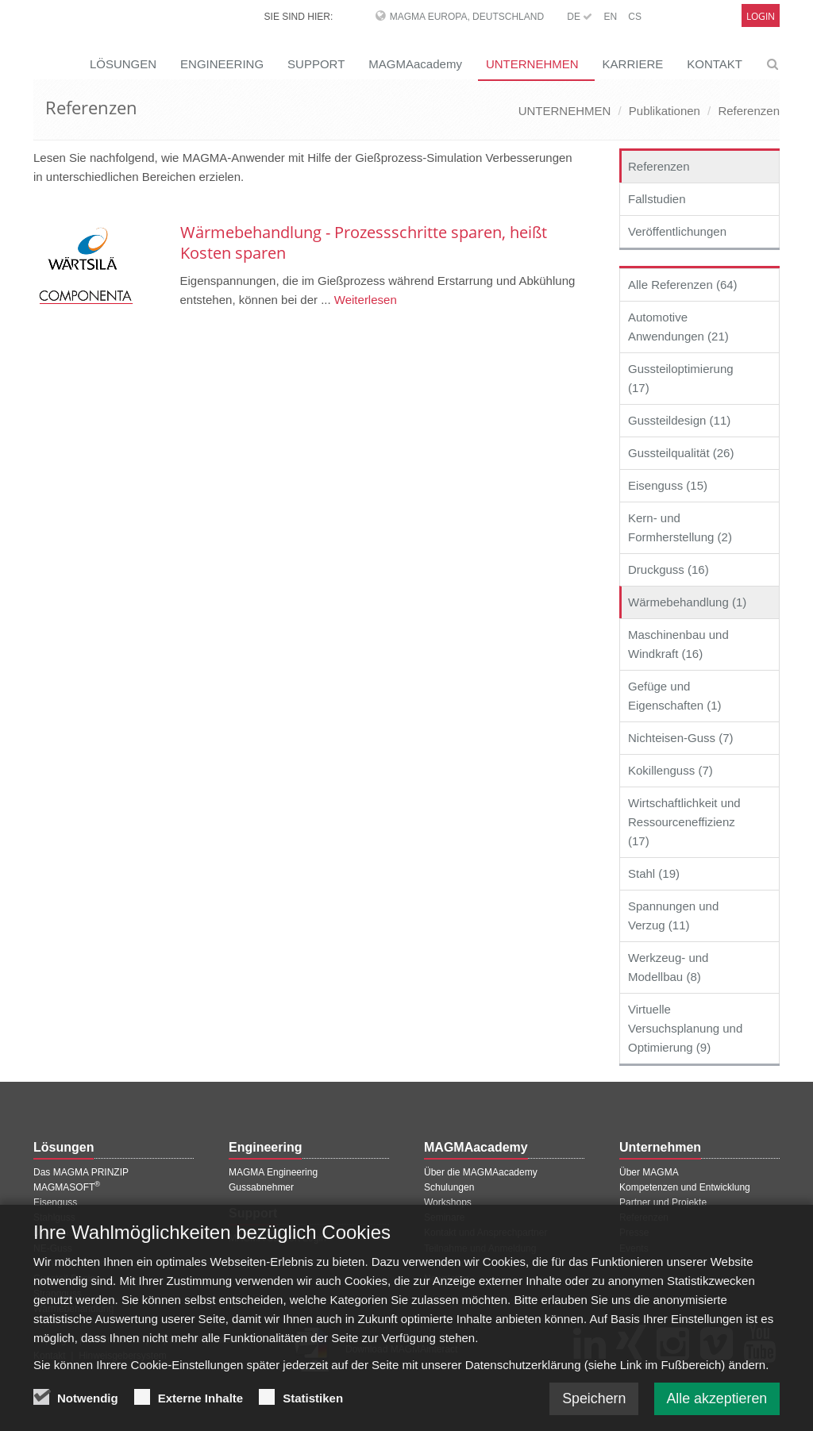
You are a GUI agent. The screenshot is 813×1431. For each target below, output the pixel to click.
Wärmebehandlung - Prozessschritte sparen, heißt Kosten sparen (363, 242)
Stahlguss (54, 1217)
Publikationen (664, 110)
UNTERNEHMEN (532, 64)
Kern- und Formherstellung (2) (680, 527)
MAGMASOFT (66, 1187)
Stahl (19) (654, 873)
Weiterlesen (364, 299)
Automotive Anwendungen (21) (678, 326)
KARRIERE (633, 64)
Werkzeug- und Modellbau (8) (668, 967)
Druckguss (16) (668, 569)
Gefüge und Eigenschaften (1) (675, 695)
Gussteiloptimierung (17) (681, 378)
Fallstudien (657, 199)
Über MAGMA (649, 1172)
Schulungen (449, 1187)
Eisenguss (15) (667, 485)
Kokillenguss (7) (670, 770)
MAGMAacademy (415, 64)
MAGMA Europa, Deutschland (467, 16)
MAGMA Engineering (273, 1172)
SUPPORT (316, 64)
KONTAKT (714, 64)
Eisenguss (55, 1202)
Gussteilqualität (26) (681, 453)
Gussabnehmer (261, 1187)
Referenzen (749, 110)
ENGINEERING (222, 64)
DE (579, 16)
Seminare (444, 1217)
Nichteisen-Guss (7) (681, 737)
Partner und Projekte (663, 1202)
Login (760, 16)
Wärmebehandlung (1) (687, 602)
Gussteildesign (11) (679, 420)
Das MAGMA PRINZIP (81, 1172)
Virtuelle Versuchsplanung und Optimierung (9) (685, 1028)
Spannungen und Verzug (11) (673, 915)
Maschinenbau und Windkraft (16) (678, 644)
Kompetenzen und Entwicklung (684, 1187)
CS (635, 16)
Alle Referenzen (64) (683, 284)
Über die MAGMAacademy (481, 1172)
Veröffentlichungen (677, 231)
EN (610, 16)
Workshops (448, 1202)
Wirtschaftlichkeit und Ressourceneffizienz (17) (684, 822)
